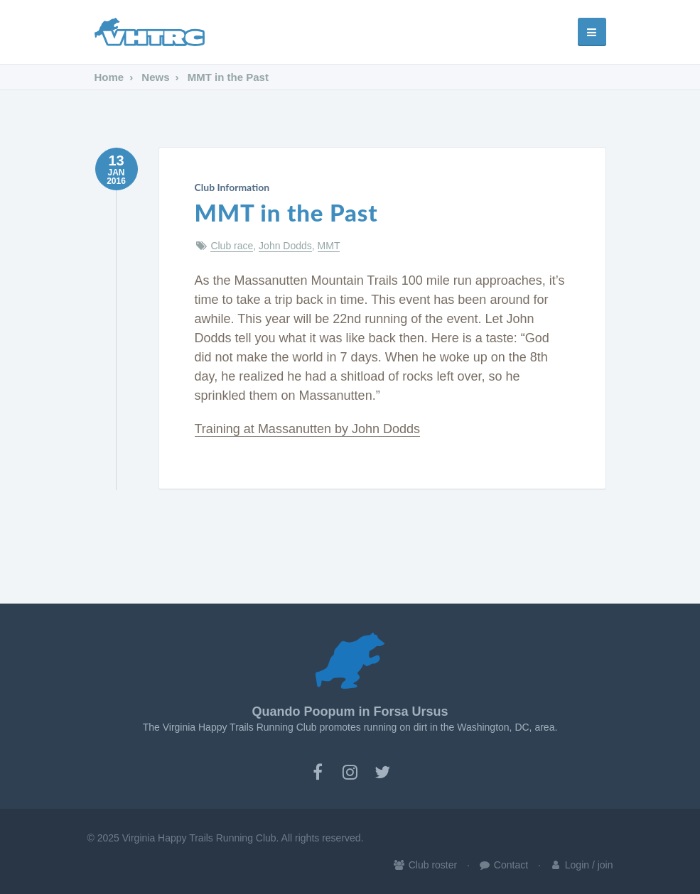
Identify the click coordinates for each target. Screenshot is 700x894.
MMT (329, 245)
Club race (231, 245)
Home (109, 77)
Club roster (425, 865)
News (154, 77)
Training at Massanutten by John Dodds (308, 429)
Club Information (232, 187)
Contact (503, 865)
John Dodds (285, 245)
